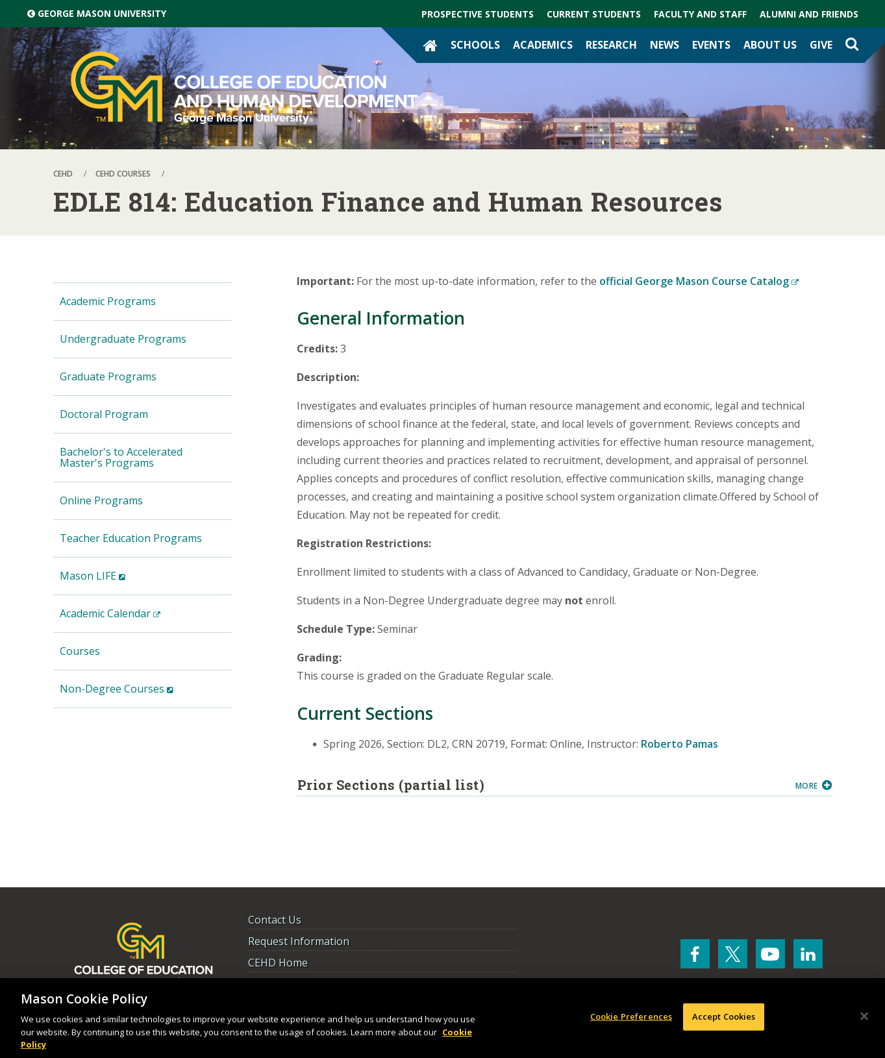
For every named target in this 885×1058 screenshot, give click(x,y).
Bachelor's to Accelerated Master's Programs (121, 457)
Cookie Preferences (631, 1016)
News (664, 45)
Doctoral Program (104, 414)
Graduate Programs (108, 376)
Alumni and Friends (809, 14)
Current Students (594, 14)
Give (821, 45)
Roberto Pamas (679, 744)
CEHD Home (278, 962)
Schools (475, 45)
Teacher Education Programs (131, 538)
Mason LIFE (113, 581)
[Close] (864, 1016)
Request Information (298, 941)
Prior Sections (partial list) (541, 785)
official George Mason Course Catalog (699, 281)
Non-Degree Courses (137, 694)
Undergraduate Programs (123, 339)
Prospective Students (477, 14)
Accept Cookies (724, 1016)
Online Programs (101, 500)
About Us (770, 45)
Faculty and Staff (700, 14)
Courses (80, 651)
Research (611, 45)
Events (711, 45)
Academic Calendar (131, 619)
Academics (543, 45)
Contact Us (274, 920)
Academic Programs (108, 301)
